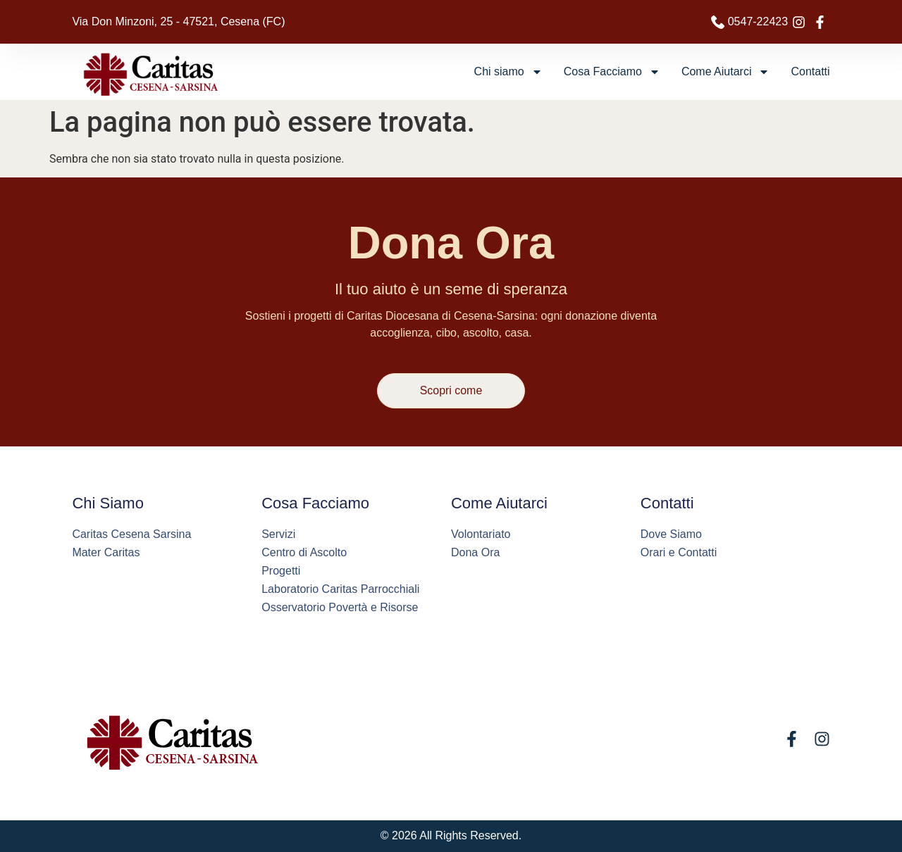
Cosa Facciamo (612, 72)
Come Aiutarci (725, 72)
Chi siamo (508, 72)
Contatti (810, 71)
